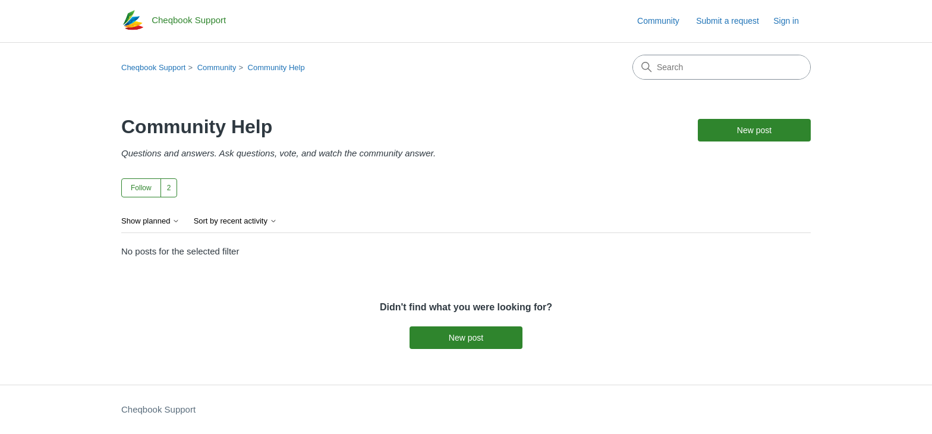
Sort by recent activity (235, 221)
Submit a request (727, 21)
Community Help (276, 67)
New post (754, 130)
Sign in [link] (786, 21)
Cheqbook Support (153, 67)
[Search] (721, 67)
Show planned (150, 221)
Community (658, 21)
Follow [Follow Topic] (141, 188)
